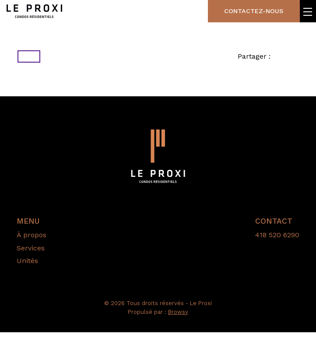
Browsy (178, 334)
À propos (31, 257)
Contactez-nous (242, 13)
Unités (27, 283)
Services (31, 270)
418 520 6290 (277, 257)
